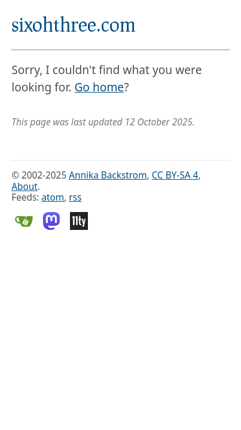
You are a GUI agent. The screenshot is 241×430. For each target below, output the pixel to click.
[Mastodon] (51, 226)
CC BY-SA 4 (175, 175)
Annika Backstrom (108, 175)
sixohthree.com (73, 24)
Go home (99, 87)
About (24, 186)
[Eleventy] (79, 226)
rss (75, 197)
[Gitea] (24, 226)
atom (52, 197)
